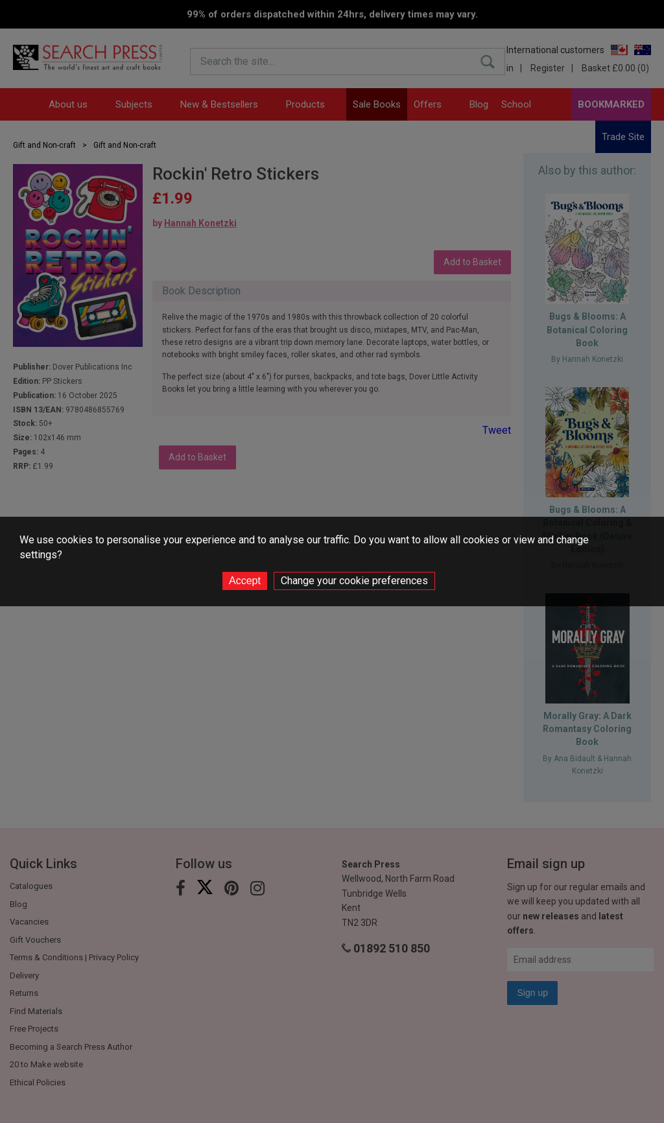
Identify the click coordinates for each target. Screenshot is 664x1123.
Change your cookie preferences (354, 580)
